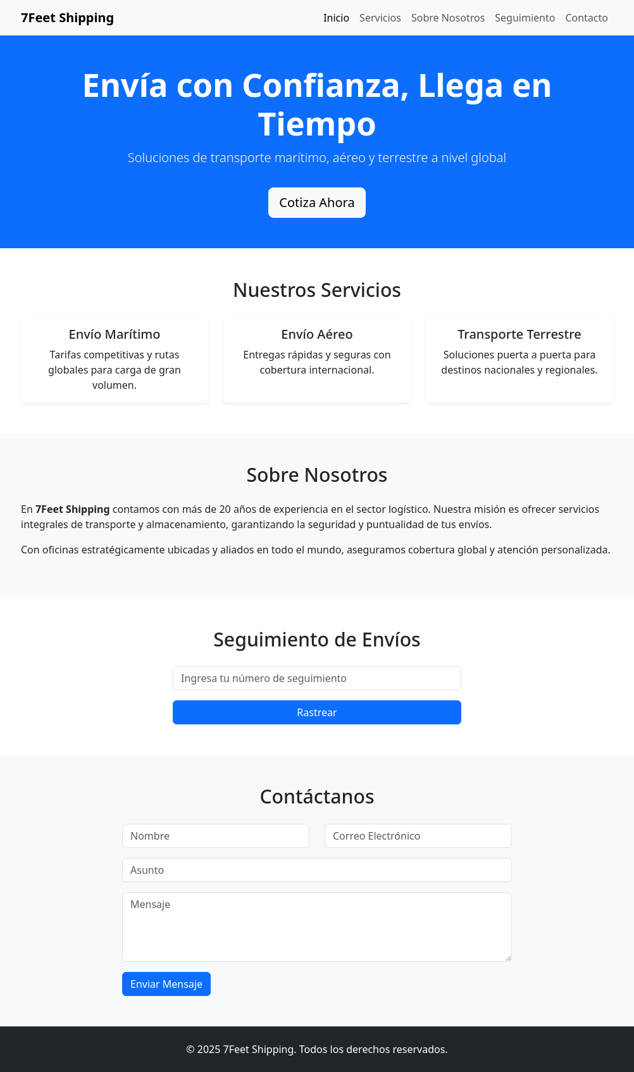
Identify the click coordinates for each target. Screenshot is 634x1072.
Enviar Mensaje (166, 984)
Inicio (336, 18)
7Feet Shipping (67, 17)
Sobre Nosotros (448, 18)
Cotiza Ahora (316, 202)
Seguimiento (525, 18)
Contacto (586, 18)
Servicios (380, 18)
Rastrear (317, 712)
